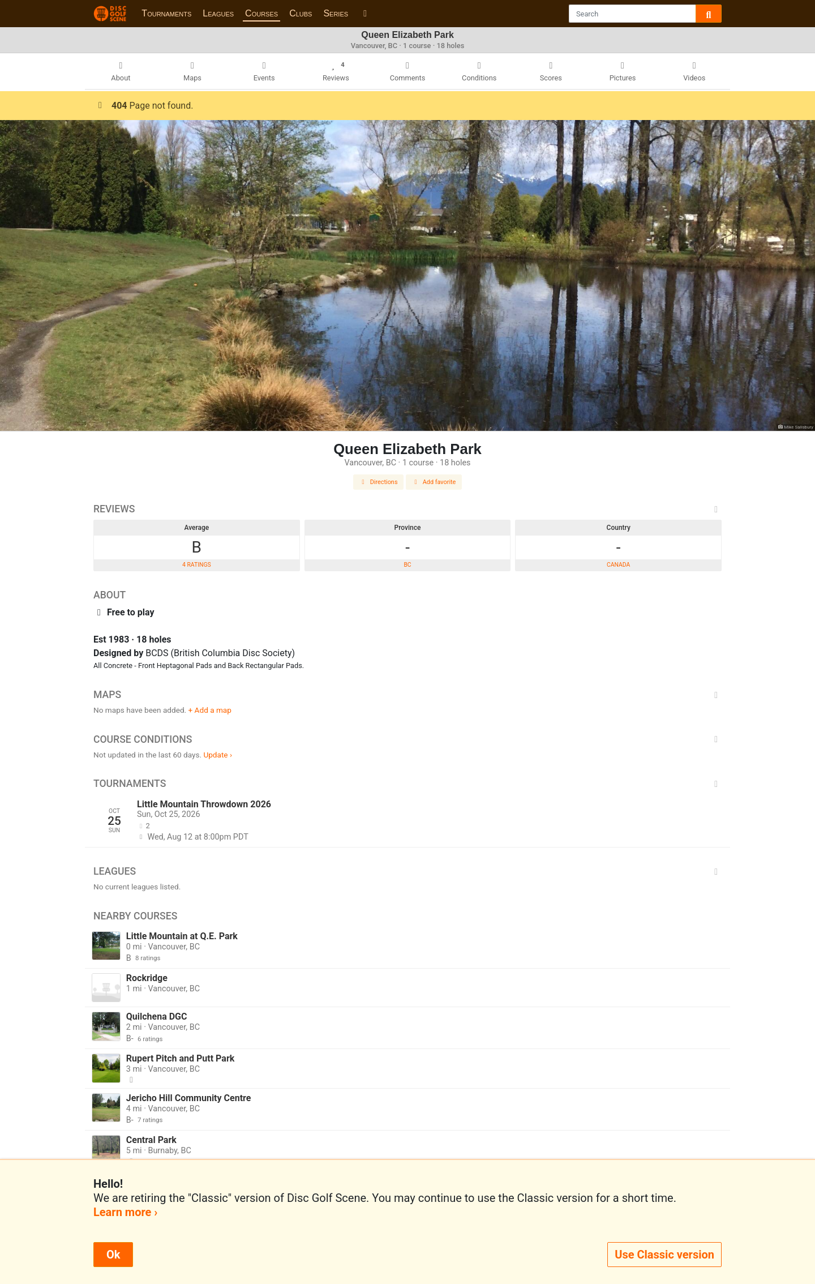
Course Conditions (407, 739)
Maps (407, 694)
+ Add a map (209, 709)
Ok (113, 1254)
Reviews (407, 509)
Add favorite (434, 482)
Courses (261, 13)
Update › (217, 754)
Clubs (300, 13)
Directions (378, 482)
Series (335, 13)
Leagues (218, 13)
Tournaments (166, 13)
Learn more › (125, 1212)
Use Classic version (664, 1254)
